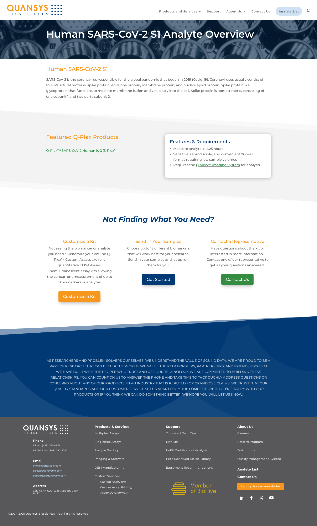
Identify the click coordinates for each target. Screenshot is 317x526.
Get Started (158, 279)
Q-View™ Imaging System (218, 165)
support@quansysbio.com (49, 475)
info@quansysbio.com (47, 465)
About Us (234, 11)
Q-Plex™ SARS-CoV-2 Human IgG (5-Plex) (80, 151)
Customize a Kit (79, 296)
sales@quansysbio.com (47, 470)
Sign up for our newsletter (260, 486)
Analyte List (289, 11)
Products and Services (178, 11)
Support (214, 11)
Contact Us (260, 11)
